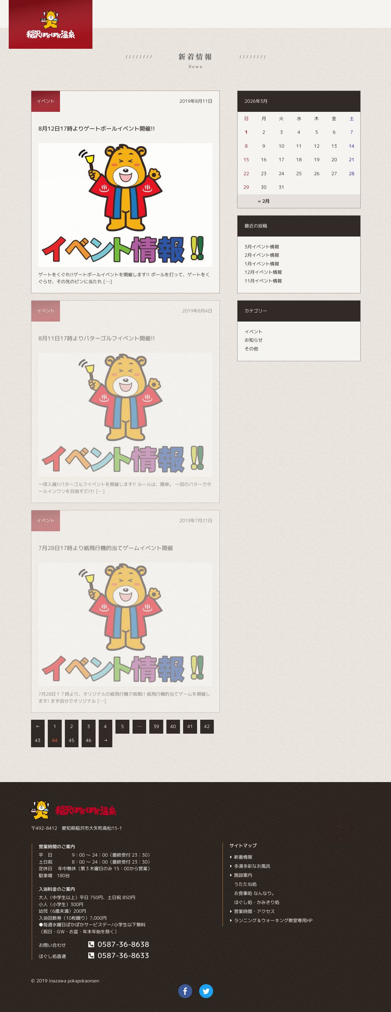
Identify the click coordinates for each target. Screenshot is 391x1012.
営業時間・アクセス (252, 911)
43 (37, 740)
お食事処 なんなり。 (255, 893)
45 (71, 740)
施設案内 (241, 875)
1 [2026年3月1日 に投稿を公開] (246, 132)
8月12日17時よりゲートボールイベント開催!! (96, 128)
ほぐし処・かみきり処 (256, 902)
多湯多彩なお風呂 (250, 866)
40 (173, 726)
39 (156, 726)
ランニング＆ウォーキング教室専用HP (271, 920)
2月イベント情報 (262, 255)
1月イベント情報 (262, 264)
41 (190, 726)
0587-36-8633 (119, 955)
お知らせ (254, 340)
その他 (251, 349)
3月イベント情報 (262, 247)
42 (207, 726)
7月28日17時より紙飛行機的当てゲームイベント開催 (105, 548)
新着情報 (241, 857)
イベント (254, 332)
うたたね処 (245, 884)
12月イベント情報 (263, 272)
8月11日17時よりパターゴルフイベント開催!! (96, 338)
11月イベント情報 (263, 281)
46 (88, 740)
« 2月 (264, 201)
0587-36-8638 (119, 944)
